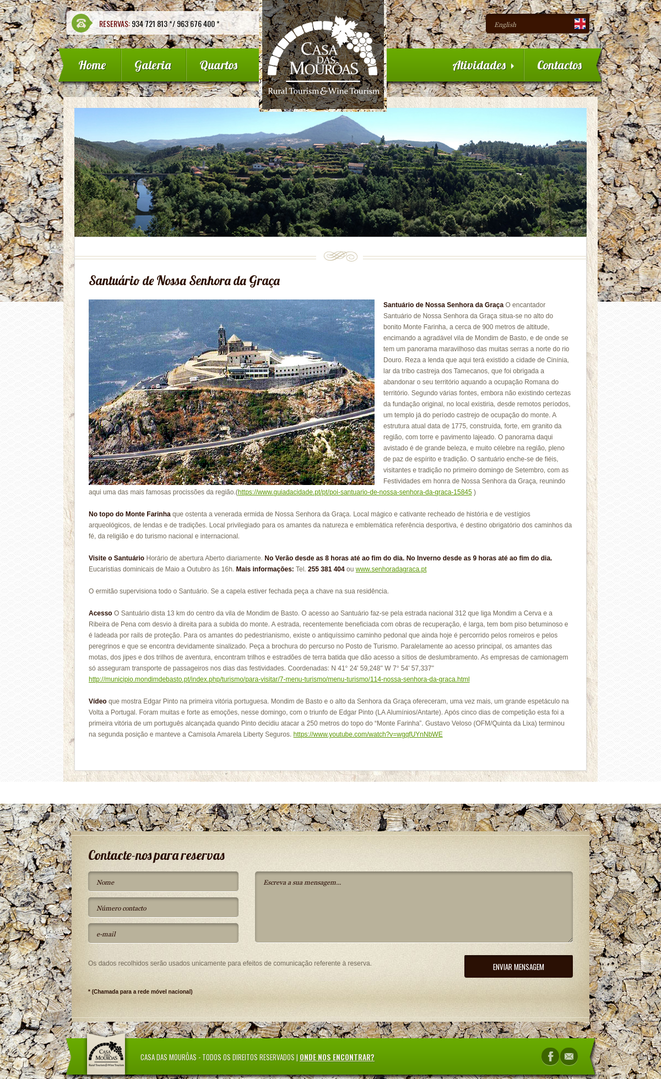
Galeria (152, 65)
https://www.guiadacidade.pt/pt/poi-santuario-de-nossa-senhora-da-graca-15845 (355, 492)
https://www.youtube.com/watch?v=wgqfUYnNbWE (368, 734)
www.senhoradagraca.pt (391, 569)
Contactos (559, 65)
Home (92, 65)
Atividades (483, 65)
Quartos (218, 65)
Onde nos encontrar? (337, 1056)
